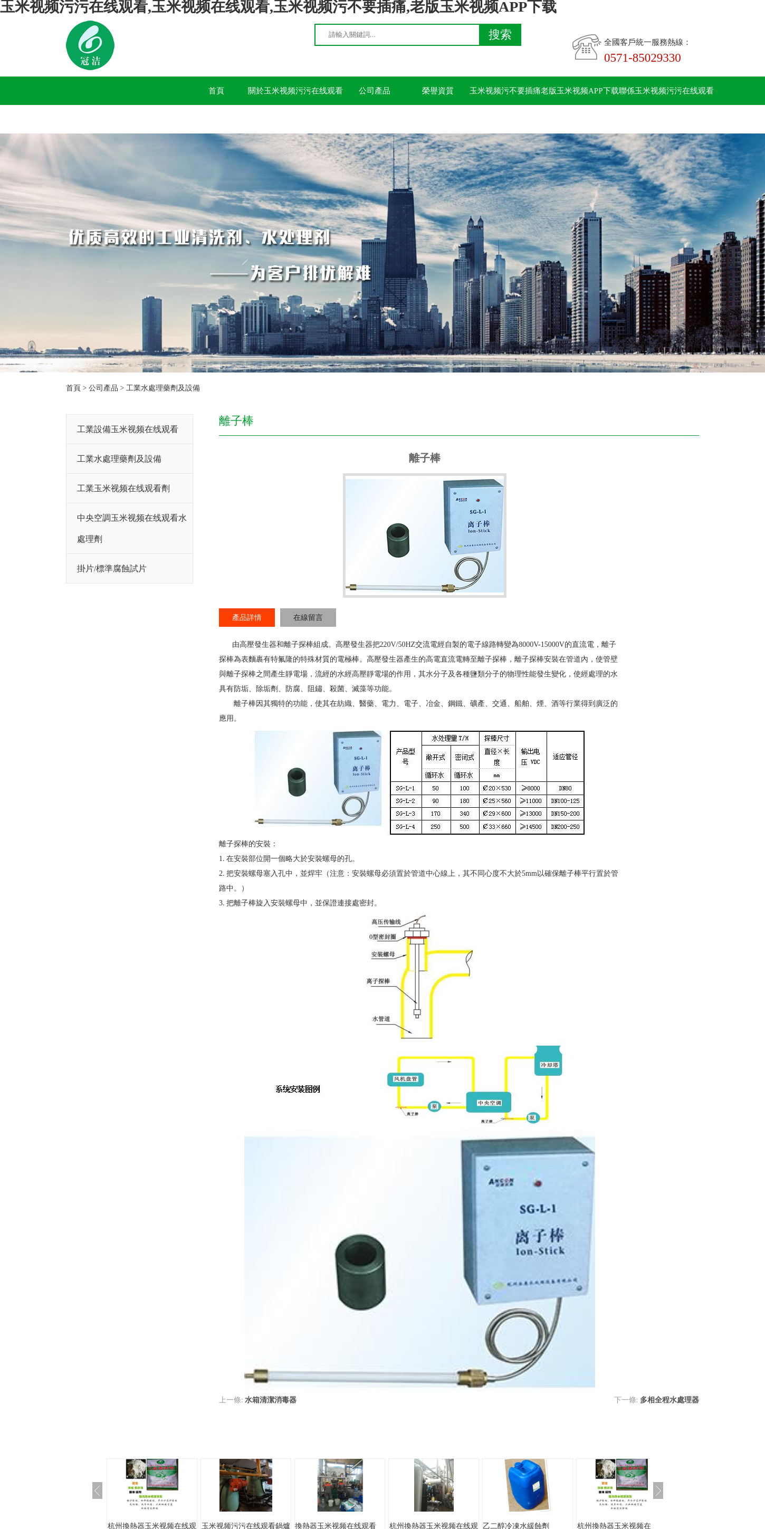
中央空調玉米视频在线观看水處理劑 (132, 528)
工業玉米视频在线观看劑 (123, 488)
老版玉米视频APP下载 (580, 91)
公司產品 (374, 91)
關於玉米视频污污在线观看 (295, 91)
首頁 (216, 91)
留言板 (216, 119)
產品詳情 (247, 618)
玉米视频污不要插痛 (505, 91)
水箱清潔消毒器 (271, 1400)
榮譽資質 (438, 91)
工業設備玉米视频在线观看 (127, 429)
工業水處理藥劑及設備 (163, 388)
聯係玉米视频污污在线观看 (666, 91)
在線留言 (308, 618)
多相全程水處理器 (669, 1400)
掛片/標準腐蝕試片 (112, 568)
